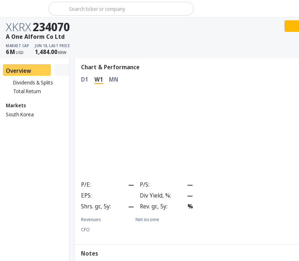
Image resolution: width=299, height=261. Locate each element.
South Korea (20, 114)
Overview (18, 71)
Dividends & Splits (29, 82)
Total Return (23, 91)
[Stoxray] (23, 9)
